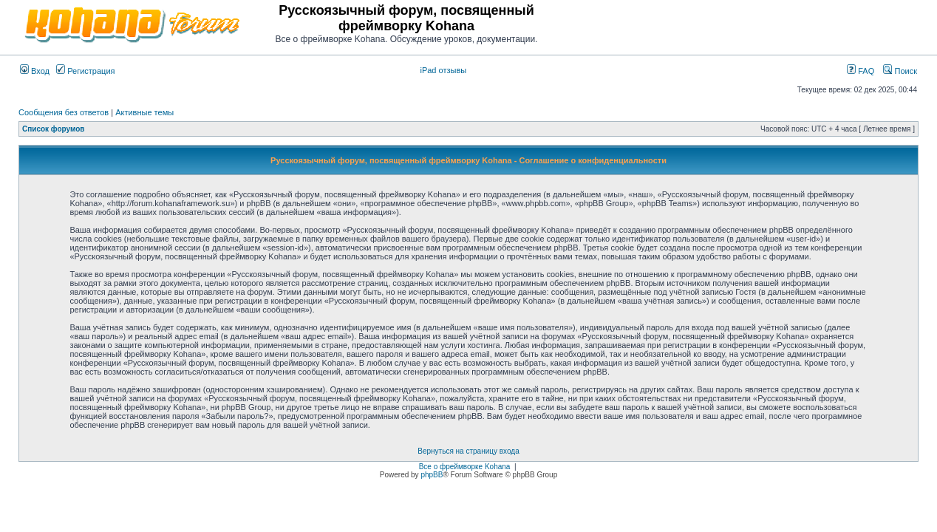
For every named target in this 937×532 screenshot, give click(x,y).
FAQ (860, 70)
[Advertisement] (744, 23)
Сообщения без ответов (63, 112)
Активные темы (144, 112)
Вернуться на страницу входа (468, 451)
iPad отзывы (443, 70)
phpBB (431, 475)
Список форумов (53, 129)
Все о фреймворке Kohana (465, 467)
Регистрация (85, 70)
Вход (35, 70)
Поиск (900, 70)
